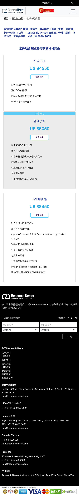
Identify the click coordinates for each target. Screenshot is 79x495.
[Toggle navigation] (73, 11)
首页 (6, 18)
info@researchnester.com (15, 396)
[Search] (72, 3)
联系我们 (6, 359)
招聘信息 (6, 356)
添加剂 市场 (17, 18)
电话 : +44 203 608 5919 (14, 407)
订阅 (70, 336)
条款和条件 (7, 378)
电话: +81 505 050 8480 (14, 424)
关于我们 (6, 352)
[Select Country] (58, 330)
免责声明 (6, 370)
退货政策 (6, 367)
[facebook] (68, 318)
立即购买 (39, 77)
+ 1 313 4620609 (10, 439)
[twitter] (76, 318)
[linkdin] (72, 318)
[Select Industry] (20, 330)
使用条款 (6, 363)
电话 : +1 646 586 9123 (13, 459)
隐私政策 (6, 374)
